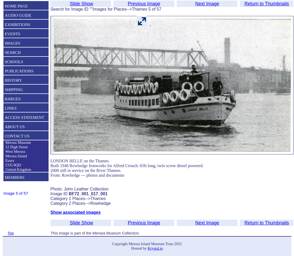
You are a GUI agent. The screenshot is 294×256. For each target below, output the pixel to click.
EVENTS (12, 34)
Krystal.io (155, 248)
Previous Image (144, 3)
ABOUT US (15, 126)
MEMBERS (14, 177)
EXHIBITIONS (17, 24)
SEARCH (13, 52)
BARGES (13, 99)
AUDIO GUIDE (18, 15)
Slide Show (81, 3)
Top (11, 233)
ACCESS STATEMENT (24, 117)
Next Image (207, 3)
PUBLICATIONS (19, 71)
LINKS (11, 108)
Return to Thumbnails (266, 3)
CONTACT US (17, 136)
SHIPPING (14, 89)
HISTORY (13, 80)
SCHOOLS (14, 61)
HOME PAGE (16, 6)
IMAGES (12, 43)
